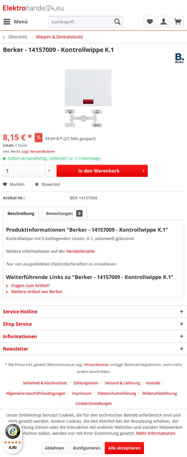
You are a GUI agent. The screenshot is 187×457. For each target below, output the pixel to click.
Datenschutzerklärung (117, 393)
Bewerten (47, 184)
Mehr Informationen (155, 433)
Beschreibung (21, 213)
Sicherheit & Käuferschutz (45, 382)
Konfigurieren (86, 448)
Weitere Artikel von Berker (34, 291)
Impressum (81, 393)
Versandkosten (96, 364)
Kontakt (153, 382)
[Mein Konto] (163, 21)
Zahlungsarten (86, 382)
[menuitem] (15, 21)
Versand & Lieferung (122, 382)
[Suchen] (117, 21)
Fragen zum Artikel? (28, 285)
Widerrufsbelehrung (159, 393)
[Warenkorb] (178, 21)
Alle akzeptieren (124, 448)
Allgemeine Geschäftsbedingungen (36, 393)
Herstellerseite (80, 251)
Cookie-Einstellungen (94, 403)
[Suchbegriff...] (85, 21)
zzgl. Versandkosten (38, 151)
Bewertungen (64, 213)
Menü (15, 21)
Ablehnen (54, 448)
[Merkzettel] (149, 21)
